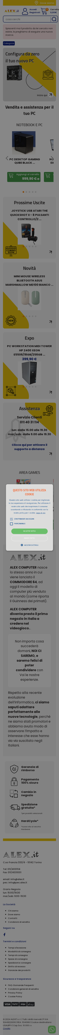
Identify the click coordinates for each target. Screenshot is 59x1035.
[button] (29, 517)
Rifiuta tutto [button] (29, 538)
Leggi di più (40, 513)
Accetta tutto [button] (29, 531)
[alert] (29, 517)
